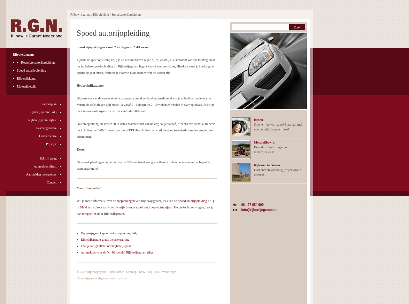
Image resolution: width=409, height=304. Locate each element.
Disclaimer (117, 272)
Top (150, 272)
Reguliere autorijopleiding (38, 62)
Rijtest (258, 119)
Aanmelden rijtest (45, 166)
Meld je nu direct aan (93, 207)
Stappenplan (49, 104)
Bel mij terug (48, 158)
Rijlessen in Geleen (267, 165)
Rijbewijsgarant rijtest (42, 120)
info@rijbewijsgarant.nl (258, 210)
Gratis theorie (48, 136)
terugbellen (89, 213)
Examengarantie (46, 128)
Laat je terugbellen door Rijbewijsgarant (107, 246)
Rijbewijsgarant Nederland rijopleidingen (36, 28)
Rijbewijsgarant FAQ (43, 112)
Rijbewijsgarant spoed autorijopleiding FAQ (109, 233)
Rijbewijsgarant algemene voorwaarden (102, 278)
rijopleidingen (126, 201)
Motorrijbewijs (26, 86)
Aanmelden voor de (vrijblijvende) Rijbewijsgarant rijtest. (118, 252)
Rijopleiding (101, 14)
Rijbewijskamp (26, 78)
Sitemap (131, 272)
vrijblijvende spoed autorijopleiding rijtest (146, 207)
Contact (52, 182)
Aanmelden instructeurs (41, 174)
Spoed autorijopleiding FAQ (196, 201)
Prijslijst (51, 144)
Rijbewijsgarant (97, 272)
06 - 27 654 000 (252, 205)
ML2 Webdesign (165, 272)
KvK (142, 272)
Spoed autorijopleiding (31, 70)
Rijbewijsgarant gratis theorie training (105, 239)
